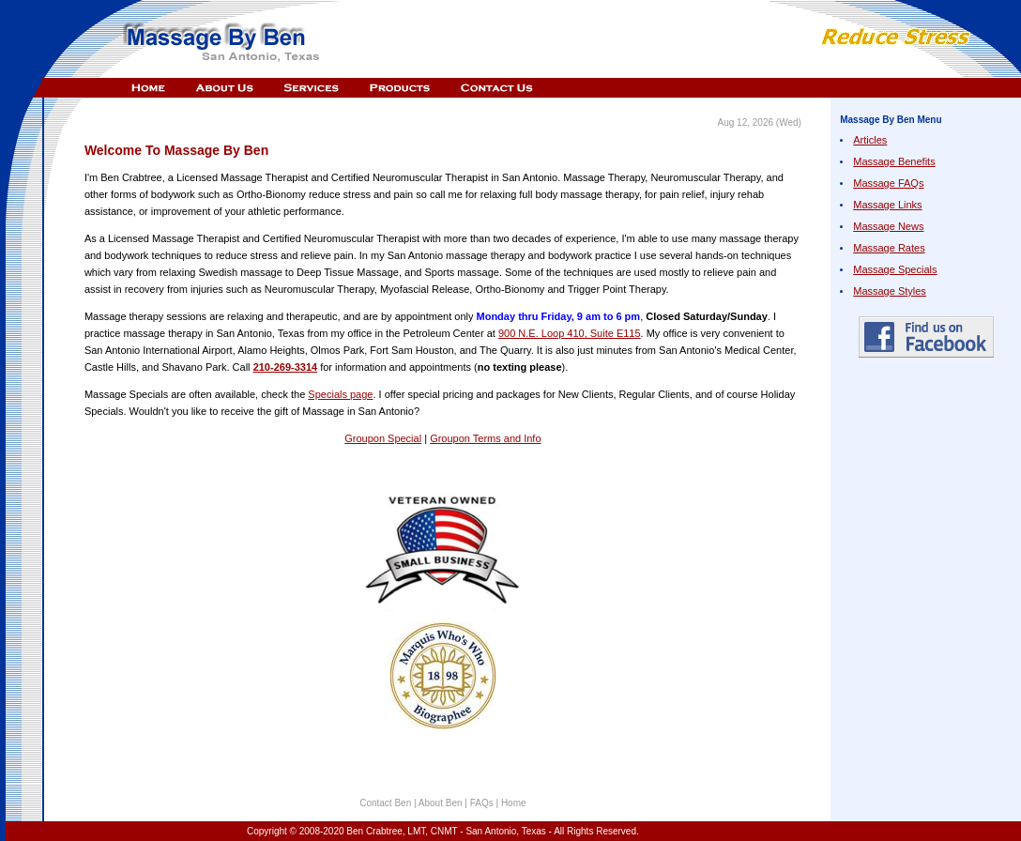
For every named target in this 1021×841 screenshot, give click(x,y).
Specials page (340, 394)
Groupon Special (382, 438)
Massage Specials (895, 269)
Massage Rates (888, 247)
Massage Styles (889, 291)
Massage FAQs (888, 183)
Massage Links (887, 204)
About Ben (442, 803)
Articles (870, 139)
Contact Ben (386, 803)
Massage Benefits (894, 161)
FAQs (482, 803)
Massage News (888, 226)
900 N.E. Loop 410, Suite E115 (569, 333)
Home (513, 803)
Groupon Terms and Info (485, 438)
